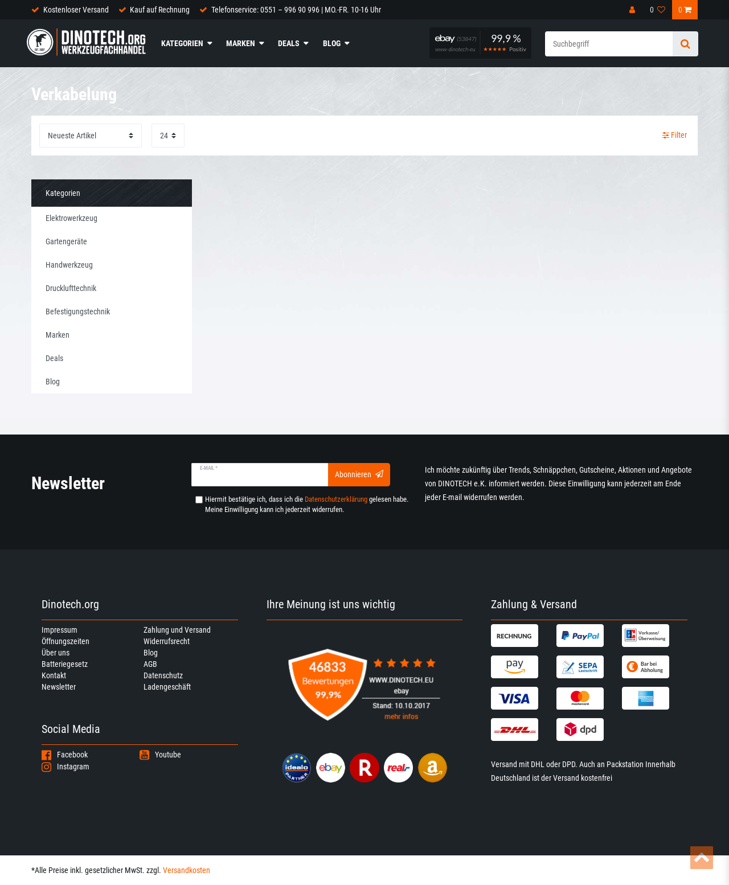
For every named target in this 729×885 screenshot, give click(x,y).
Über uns (55, 652)
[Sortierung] (90, 135)
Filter (674, 135)
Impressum (59, 629)
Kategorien (182, 43)
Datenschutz (163, 675)
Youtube (160, 754)
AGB (150, 664)
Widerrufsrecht (167, 641)
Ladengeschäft (167, 686)
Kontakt (54, 675)
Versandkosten (186, 870)
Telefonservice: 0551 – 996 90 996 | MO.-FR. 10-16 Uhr (296, 9)
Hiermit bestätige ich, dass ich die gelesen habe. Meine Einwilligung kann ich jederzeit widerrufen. (306, 504)
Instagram (65, 766)
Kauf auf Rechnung (160, 9)
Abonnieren (359, 474)
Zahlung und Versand (177, 629)
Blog (332, 43)
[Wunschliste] (658, 9)
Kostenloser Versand (76, 9)
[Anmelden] (633, 9)
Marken (240, 43)
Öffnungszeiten (65, 641)
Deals (289, 43)
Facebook (65, 754)
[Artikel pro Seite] (168, 135)
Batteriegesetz (65, 664)
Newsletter (59, 686)
